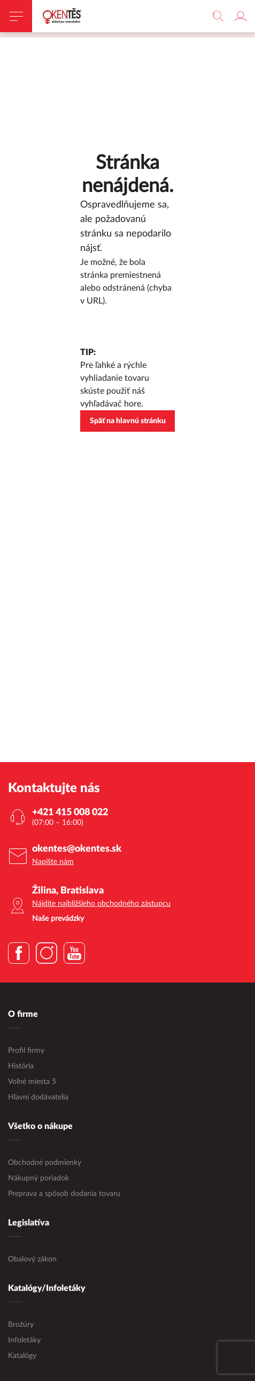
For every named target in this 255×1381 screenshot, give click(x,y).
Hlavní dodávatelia (38, 1098)
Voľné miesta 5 (32, 1082)
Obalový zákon (32, 1260)
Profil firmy (26, 1051)
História (21, 1066)
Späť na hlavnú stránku (128, 421)
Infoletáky (24, 1341)
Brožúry (21, 1325)
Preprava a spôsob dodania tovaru (64, 1194)
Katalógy (22, 1356)
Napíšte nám (53, 862)
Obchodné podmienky (44, 1163)
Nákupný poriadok (38, 1179)
